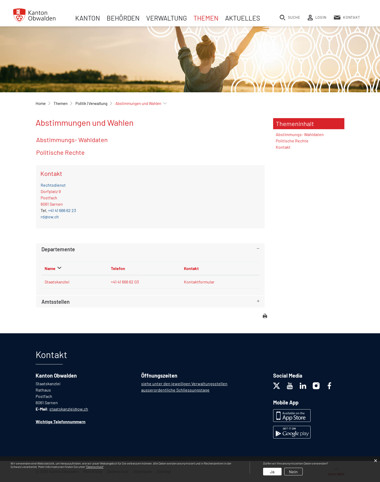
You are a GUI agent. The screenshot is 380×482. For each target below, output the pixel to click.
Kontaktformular (199, 281)
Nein (293, 471)
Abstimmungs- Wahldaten (72, 139)
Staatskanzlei (57, 281)
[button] (61, 103)
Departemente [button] (58, 249)
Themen (205, 18)
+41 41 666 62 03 (125, 281)
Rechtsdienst (53, 184)
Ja (272, 471)
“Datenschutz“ (95, 467)
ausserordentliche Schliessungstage (175, 389)
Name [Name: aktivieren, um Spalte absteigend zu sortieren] (50, 268)
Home (41, 103)
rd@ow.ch (50, 216)
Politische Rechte (60, 152)
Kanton (87, 18)
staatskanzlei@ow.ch (68, 408)
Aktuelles (242, 18)
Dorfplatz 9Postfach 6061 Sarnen (52, 197)
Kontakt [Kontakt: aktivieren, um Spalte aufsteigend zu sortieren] (191, 268)
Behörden (123, 18)
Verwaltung (166, 18)
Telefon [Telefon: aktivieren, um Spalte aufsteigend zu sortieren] (118, 268)
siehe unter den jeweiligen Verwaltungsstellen (184, 383)
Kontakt (283, 147)
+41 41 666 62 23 (62, 210)
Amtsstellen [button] (55, 301)
